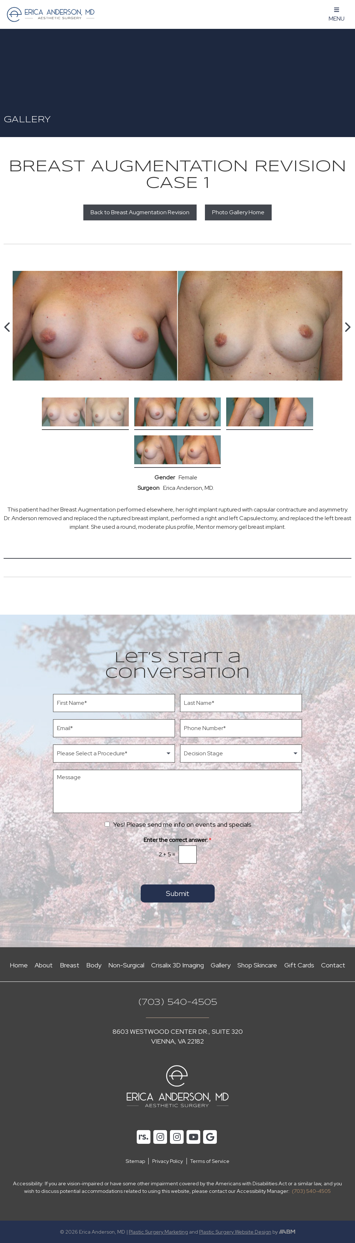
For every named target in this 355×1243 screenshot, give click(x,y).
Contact (333, 965)
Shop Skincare (257, 965)
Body (93, 965)
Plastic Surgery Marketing (158, 1232)
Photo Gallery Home (238, 212)
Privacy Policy (167, 1161)
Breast (69, 965)
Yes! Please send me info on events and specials (182, 824)
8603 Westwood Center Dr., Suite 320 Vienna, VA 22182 (178, 1036)
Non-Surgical (126, 965)
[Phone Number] (241, 728)
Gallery (221, 965)
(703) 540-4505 (177, 1002)
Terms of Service (209, 1161)
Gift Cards (299, 965)
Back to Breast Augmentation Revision (140, 212)
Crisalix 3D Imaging (177, 965)
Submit (177, 893)
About (44, 965)
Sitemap (135, 1161)
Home (19, 965)
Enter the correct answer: (177, 840)
